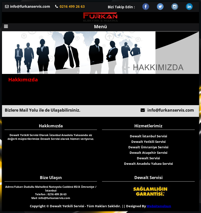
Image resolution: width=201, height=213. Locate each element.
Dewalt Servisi (148, 158)
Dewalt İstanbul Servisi (148, 136)
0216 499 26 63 (72, 6)
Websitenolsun (159, 206)
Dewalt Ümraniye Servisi (148, 147)
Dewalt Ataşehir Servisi (148, 152)
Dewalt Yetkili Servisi (148, 141)
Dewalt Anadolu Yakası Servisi (148, 163)
